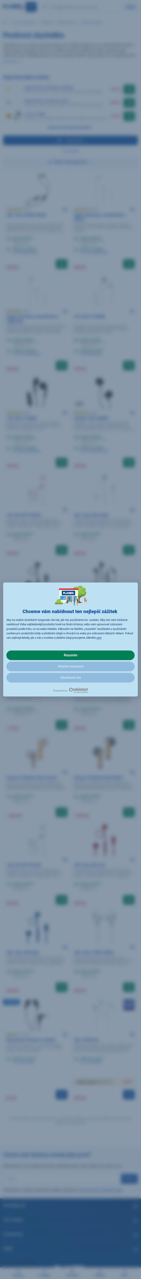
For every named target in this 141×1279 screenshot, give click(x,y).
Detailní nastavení (70, 666)
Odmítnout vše (70, 677)
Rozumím (70, 655)
